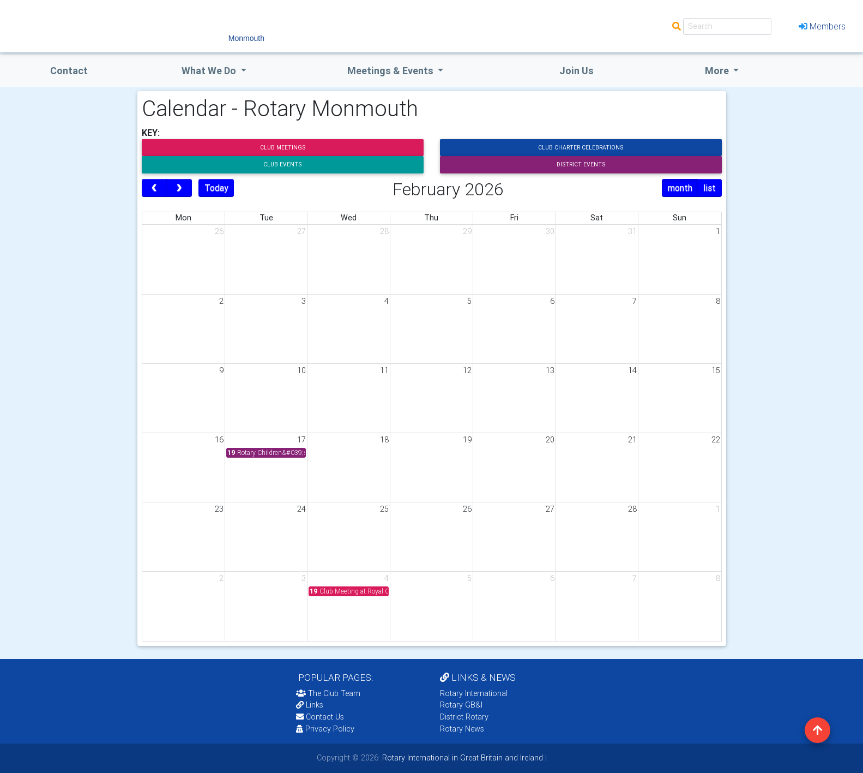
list (709, 187)
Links (309, 705)
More (718, 70)
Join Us (576, 70)
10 (301, 370)
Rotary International (474, 693)
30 (550, 231)
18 (384, 440)
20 (550, 440)
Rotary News (462, 729)
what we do (210, 70)
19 (467, 440)
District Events (581, 164)
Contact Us (320, 717)
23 (219, 509)
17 (301, 440)
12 (467, 370)
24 (301, 509)
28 (384, 231)
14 (632, 370)
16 (219, 440)
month (680, 187)
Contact (69, 70)
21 (632, 440)
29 (467, 231)
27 (301, 231)
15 (715, 370)
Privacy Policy (325, 729)
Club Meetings (282, 147)
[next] (179, 188)
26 (219, 231)
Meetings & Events (391, 70)
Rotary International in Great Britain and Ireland (461, 758)
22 (715, 440)
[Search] (727, 26)
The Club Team (328, 693)
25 (384, 509)
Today (216, 187)
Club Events (282, 164)
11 (384, 370)
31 (632, 231)
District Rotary (464, 717)
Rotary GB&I (461, 705)
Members (822, 26)
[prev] (154, 188)
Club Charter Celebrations (580, 147)
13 (550, 370)
